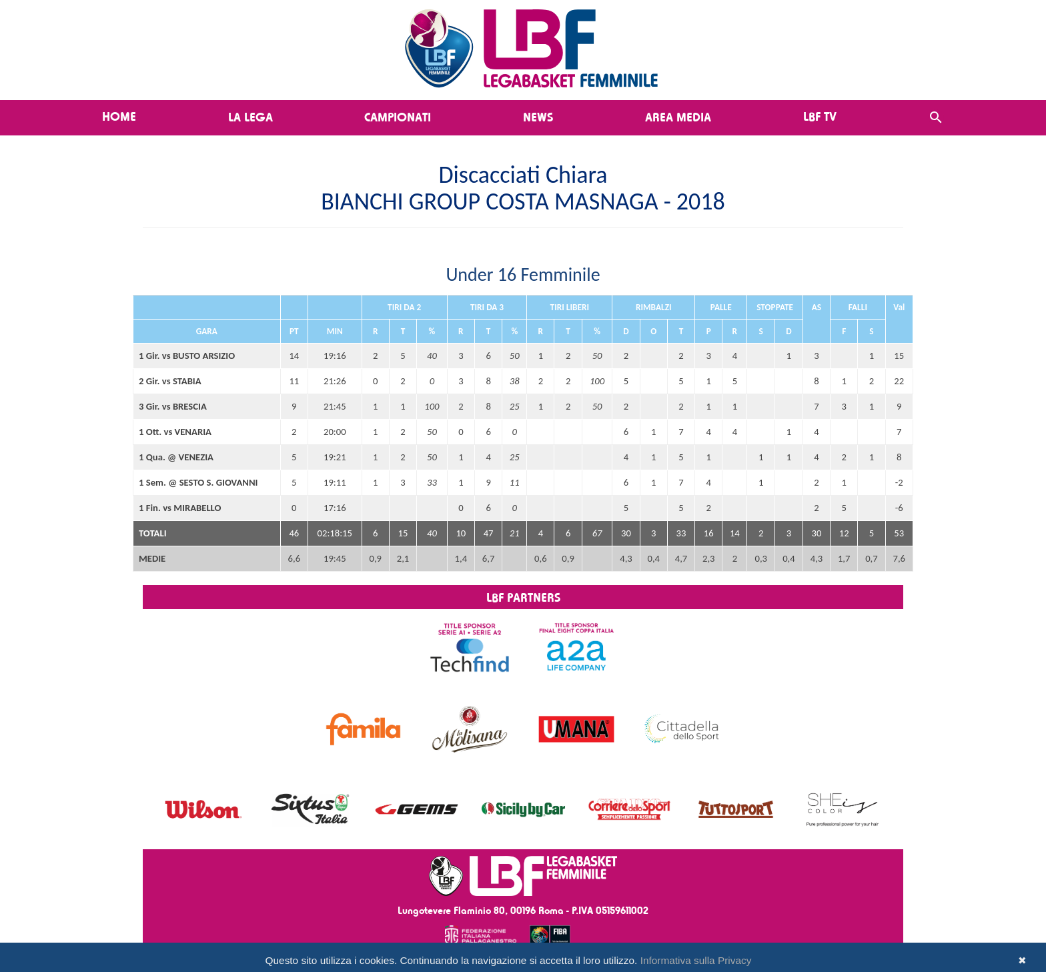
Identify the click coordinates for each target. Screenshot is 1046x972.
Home (119, 116)
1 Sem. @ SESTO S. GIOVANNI (198, 482)
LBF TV (820, 116)
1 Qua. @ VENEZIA (176, 457)
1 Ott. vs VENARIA (175, 432)
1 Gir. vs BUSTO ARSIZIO (187, 356)
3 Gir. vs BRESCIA (173, 406)
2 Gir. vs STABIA (170, 381)
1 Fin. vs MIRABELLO (180, 508)
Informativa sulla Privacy (696, 960)
